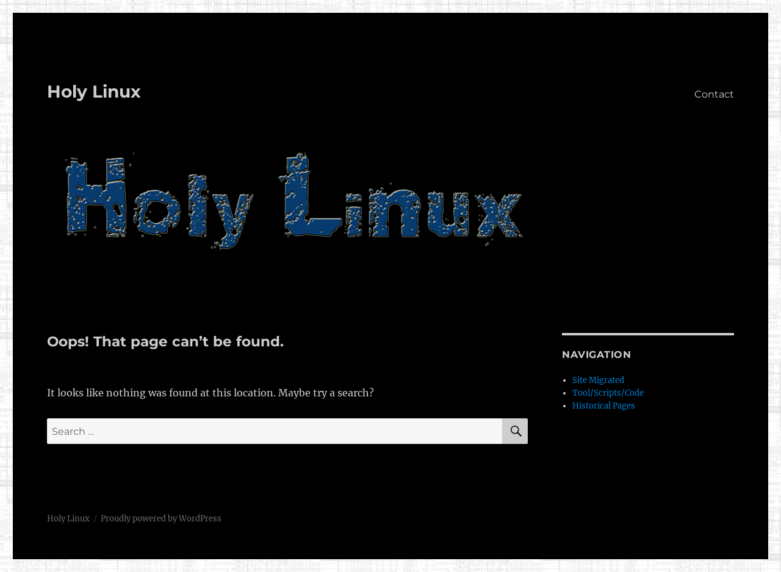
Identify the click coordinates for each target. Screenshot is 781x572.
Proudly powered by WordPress (161, 518)
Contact (714, 94)
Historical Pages (603, 406)
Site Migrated (598, 380)
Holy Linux (94, 91)
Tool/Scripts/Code (608, 393)
